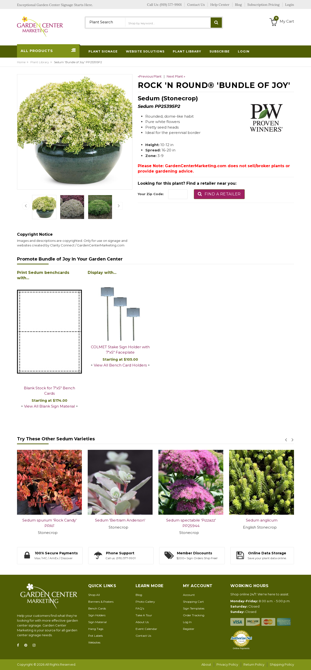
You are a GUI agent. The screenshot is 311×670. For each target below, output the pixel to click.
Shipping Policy (282, 664)
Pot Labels (95, 635)
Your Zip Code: (151, 194)
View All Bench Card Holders (120, 365)
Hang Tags (95, 629)
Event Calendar (146, 629)
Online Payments (241, 648)
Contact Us (143, 635)
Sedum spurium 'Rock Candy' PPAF (49, 523)
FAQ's (140, 608)
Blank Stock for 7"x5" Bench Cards (49, 391)
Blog (139, 595)
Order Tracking (193, 615)
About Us (142, 622)
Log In (187, 622)
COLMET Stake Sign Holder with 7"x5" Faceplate (120, 350)
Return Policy (253, 664)
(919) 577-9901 (171, 4)
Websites (94, 642)
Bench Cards (97, 608)
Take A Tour (144, 615)
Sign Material (97, 622)
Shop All (94, 595)
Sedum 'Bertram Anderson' (120, 520)
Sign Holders (96, 615)
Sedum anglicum (261, 520)
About (206, 664)
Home (21, 62)
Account (189, 595)
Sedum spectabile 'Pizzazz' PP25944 (191, 523)
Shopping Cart (193, 601)
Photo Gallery (145, 601)
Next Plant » (176, 76)
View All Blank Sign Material (49, 406)
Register (188, 629)
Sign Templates (193, 608)
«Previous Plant (150, 76)
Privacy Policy (227, 664)
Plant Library (39, 62)
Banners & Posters (100, 601)
